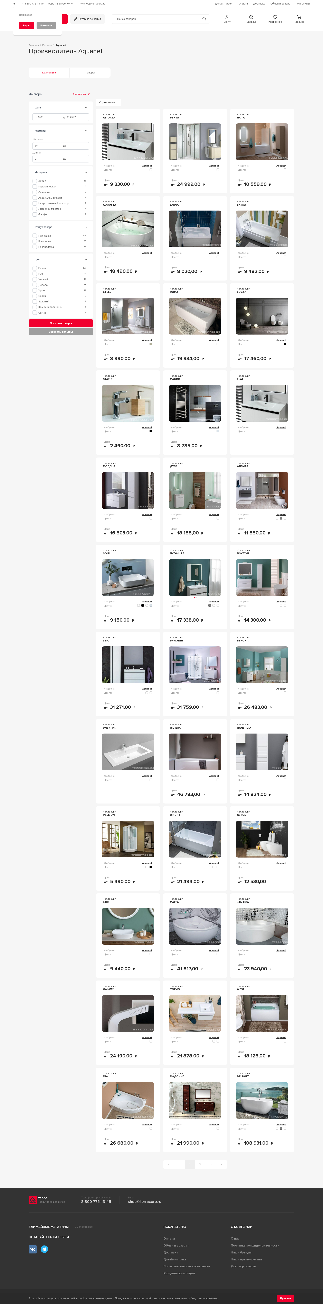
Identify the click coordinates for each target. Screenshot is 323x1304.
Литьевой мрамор (49, 208)
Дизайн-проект (174, 1258)
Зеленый (43, 300)
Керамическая (47, 185)
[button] (227, 18)
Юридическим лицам (179, 1272)
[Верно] (26, 25)
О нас (235, 1238)
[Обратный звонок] (63, 3)
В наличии (44, 240)
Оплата (169, 1238)
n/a (40, 272)
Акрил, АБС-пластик (50, 196)
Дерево (43, 283)
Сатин (42, 311)
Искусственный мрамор (53, 202)
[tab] (85, 106)
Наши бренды (241, 1251)
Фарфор (43, 213)
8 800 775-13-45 (96, 1200)
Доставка (170, 1251)
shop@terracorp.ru (144, 1200)
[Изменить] (46, 25)
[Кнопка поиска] (203, 18)
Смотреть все (84, 1226)
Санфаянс (44, 191)
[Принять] (285, 1298)
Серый (42, 295)
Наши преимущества (246, 1258)
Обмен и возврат (176, 1245)
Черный (43, 278)
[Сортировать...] (108, 101)
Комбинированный (50, 306)
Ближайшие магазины (49, 1226)
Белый (42, 267)
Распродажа (46, 246)
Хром (41, 289)
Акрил (42, 180)
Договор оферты (243, 1265)
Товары (90, 71)
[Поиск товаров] (155, 18)
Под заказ (44, 234)
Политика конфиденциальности (255, 1245)
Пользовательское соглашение (186, 1265)
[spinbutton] (46, 116)
